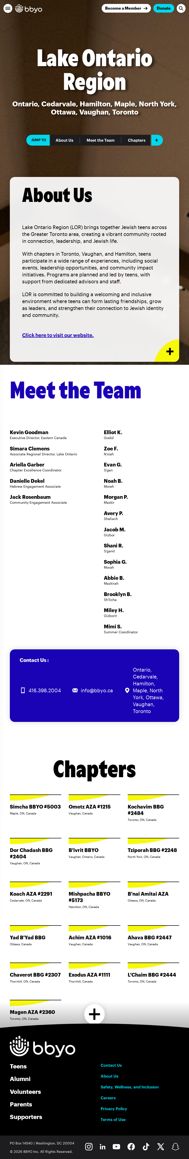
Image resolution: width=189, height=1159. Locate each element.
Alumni (20, 1078)
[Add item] (157, 140)
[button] (7, 8)
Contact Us (111, 1065)
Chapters (136, 140)
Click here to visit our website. (58, 335)
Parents (21, 1104)
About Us (64, 140)
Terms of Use (113, 1119)
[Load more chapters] (94, 1014)
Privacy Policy (114, 1108)
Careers (108, 1097)
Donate (164, 8)
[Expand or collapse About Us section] (166, 350)
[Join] (126, 8)
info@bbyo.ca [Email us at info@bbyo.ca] (97, 690)
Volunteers (25, 1091)
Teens (18, 1066)
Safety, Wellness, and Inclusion (130, 1086)
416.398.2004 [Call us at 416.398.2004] (45, 690)
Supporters (26, 1116)
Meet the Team (101, 140)
